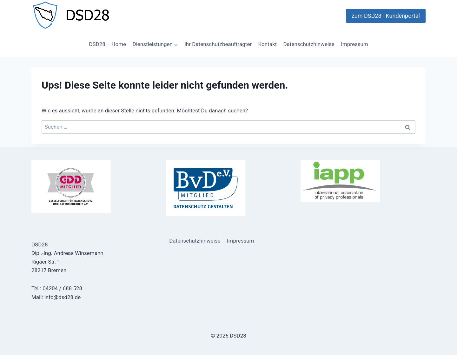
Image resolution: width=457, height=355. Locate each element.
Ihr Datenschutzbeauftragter (218, 44)
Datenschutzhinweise (308, 44)
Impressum (354, 44)
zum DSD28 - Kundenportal (386, 15)
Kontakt (267, 44)
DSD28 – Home (107, 44)
